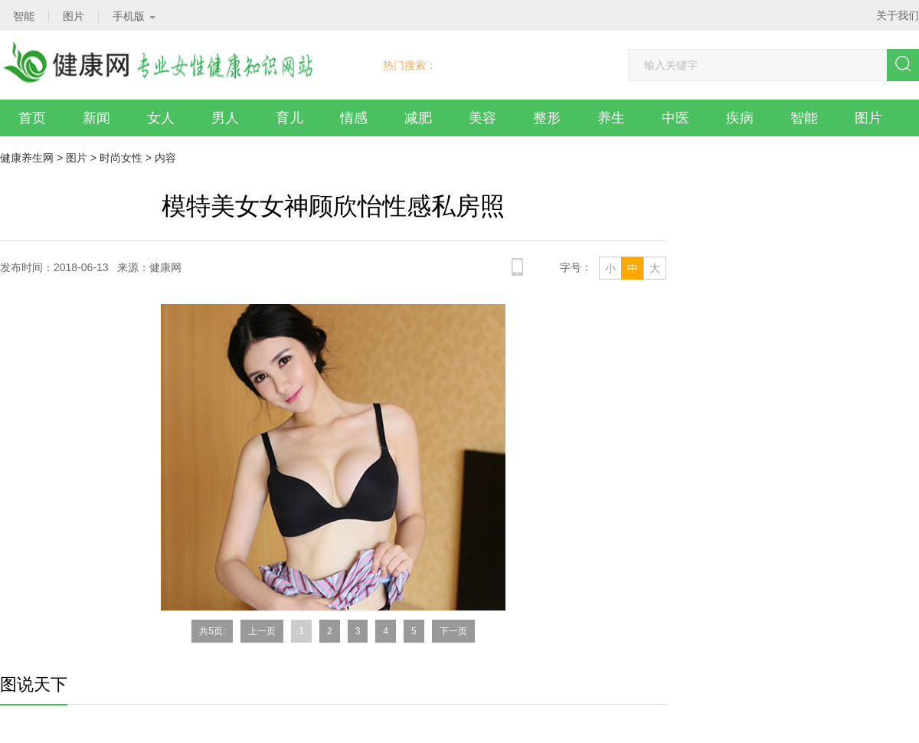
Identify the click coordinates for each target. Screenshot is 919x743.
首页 (32, 118)
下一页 (453, 631)
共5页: (212, 631)
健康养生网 (27, 158)
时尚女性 (121, 158)
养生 (611, 118)
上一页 (262, 631)
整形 (547, 118)
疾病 (740, 118)
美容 (482, 118)
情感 (354, 118)
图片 (868, 118)
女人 (161, 118)
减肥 (418, 118)
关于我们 (897, 15)
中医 (675, 118)
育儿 (289, 118)
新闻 (96, 118)
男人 (225, 118)
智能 (804, 118)
